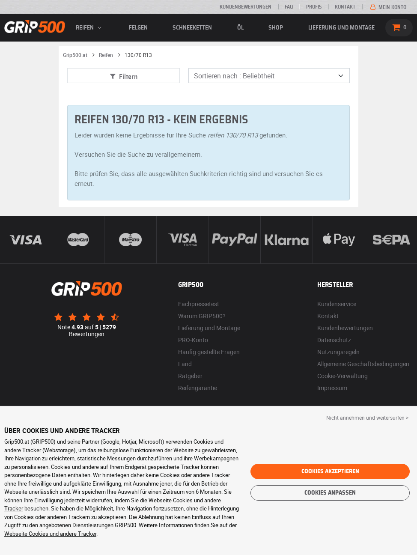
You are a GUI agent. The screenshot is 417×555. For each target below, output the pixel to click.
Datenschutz (334, 340)
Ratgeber (190, 376)
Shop (275, 28)
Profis (314, 6)
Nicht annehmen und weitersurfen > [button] (367, 417)
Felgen (138, 28)
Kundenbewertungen (245, 6)
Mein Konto (387, 7)
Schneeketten (192, 28)
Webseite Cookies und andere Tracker (50, 533)
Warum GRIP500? (202, 316)
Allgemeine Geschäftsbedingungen (363, 364)
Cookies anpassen (330, 493)
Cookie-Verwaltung (342, 376)
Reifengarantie (197, 388)
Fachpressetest (198, 304)
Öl (240, 28)
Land (185, 364)
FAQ (289, 6)
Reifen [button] (90, 28)
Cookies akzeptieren (330, 471)
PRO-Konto (193, 340)
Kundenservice (336, 304)
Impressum (332, 388)
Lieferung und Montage (341, 28)
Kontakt (345, 6)
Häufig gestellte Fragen (209, 352)
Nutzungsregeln (338, 352)
